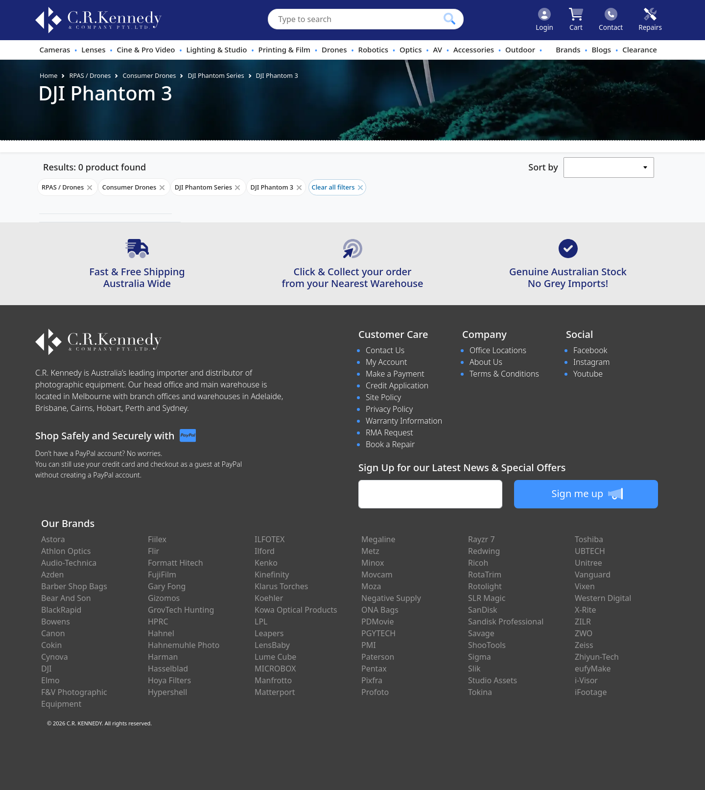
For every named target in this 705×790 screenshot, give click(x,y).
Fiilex (157, 539)
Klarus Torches (281, 586)
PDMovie (377, 621)
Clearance (639, 49)
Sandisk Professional (505, 621)
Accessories (473, 49)
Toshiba (589, 539)
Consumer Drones (149, 75)
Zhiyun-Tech (597, 656)
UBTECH (590, 551)
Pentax (374, 668)
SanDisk (482, 609)
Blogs (601, 49)
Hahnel (161, 633)
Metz (370, 551)
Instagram (591, 362)
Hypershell (167, 692)
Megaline (378, 539)
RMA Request (389, 432)
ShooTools (487, 645)
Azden (52, 574)
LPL (261, 621)
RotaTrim (484, 574)
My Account (386, 362)
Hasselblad (168, 668)
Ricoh (478, 562)
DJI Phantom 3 (277, 75)
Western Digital (603, 598)
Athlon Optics (66, 551)
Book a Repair (390, 444)
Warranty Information (404, 420)
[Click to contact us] (611, 20)
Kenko (266, 562)
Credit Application (397, 385)
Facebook (590, 350)
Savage (481, 633)
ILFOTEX (269, 539)
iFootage (591, 692)
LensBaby (272, 645)
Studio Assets (492, 680)
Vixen (585, 586)
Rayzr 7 (481, 539)
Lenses (93, 49)
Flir (153, 551)
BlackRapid (61, 609)
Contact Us (385, 350)
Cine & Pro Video (146, 49)
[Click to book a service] (650, 20)
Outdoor (520, 49)
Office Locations (498, 350)
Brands (568, 49)
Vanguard (593, 574)
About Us (486, 362)
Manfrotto (273, 680)
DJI (46, 668)
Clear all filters (337, 187)
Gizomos (164, 598)
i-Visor (586, 680)
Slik (474, 668)
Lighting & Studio (217, 49)
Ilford (265, 551)
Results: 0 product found (94, 167)
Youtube (588, 373)
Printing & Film (284, 49)
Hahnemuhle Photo (183, 645)
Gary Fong (167, 586)
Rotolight (485, 586)
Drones (334, 49)
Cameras (54, 49)
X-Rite (585, 609)
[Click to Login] (544, 20)
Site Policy (383, 397)
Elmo (50, 680)
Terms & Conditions (504, 373)
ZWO (583, 633)
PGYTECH (378, 633)
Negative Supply (391, 598)
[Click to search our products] (449, 18)
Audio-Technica (68, 562)
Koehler (269, 598)
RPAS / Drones (90, 75)
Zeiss (584, 645)
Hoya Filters (169, 680)
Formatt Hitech (175, 562)
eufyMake (593, 668)
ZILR (583, 621)
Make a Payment (395, 373)
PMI (368, 645)
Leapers (269, 633)
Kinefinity (272, 574)
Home (48, 75)
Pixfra (371, 680)
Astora (53, 539)
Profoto (375, 692)
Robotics (373, 49)
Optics (411, 49)
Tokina (480, 692)
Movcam (377, 574)
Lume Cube (275, 656)
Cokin (51, 645)
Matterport (275, 692)
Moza (371, 586)
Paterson (377, 656)
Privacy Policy (389, 409)
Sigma (479, 656)
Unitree (588, 562)
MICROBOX (275, 668)
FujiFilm (162, 574)
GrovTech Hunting (181, 609)
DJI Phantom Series (216, 75)
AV (437, 49)
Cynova (54, 656)
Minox (372, 562)
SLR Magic (486, 598)
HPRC (158, 621)
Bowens (55, 621)
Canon (53, 633)
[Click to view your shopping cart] (576, 20)
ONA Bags (380, 609)
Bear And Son (66, 598)
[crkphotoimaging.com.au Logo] (98, 20)
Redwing (484, 551)
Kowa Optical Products (296, 609)
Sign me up (586, 493)
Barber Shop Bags (74, 586)
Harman (163, 656)
